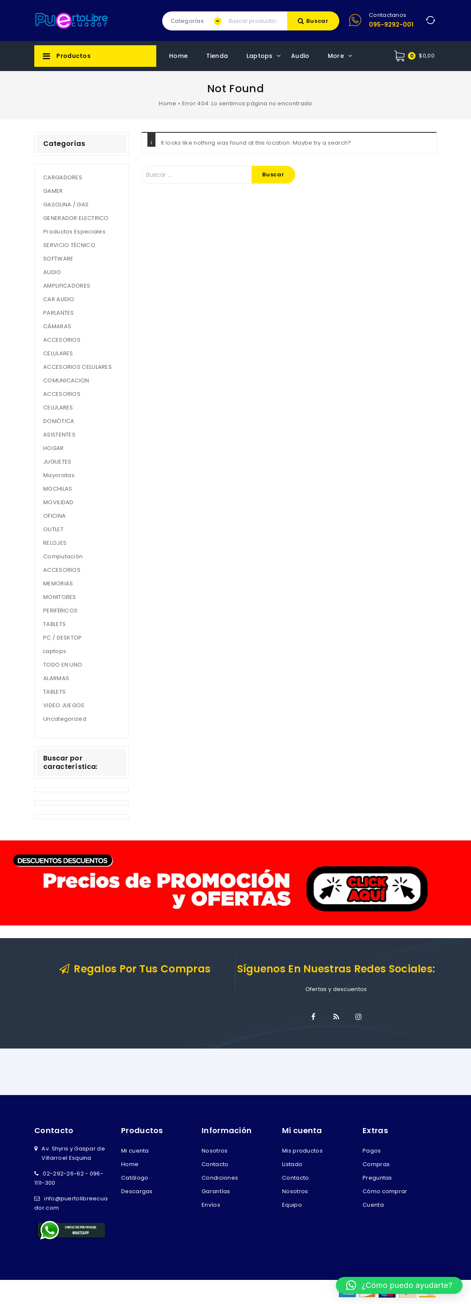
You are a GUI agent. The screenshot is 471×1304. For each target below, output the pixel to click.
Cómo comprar (385, 1191)
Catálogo (134, 1178)
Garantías (216, 1191)
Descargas (137, 1191)
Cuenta (373, 1205)
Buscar (317, 21)
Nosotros (214, 1151)
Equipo (292, 1205)
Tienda (217, 56)
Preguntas (377, 1178)
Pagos (372, 1151)
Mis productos (302, 1151)
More (336, 56)
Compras (376, 1164)
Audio (300, 56)
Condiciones (220, 1178)
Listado (292, 1164)
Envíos (211, 1205)
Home (178, 56)
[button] (399, 1285)
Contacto (215, 1164)
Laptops (260, 56)
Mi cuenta (135, 1151)
